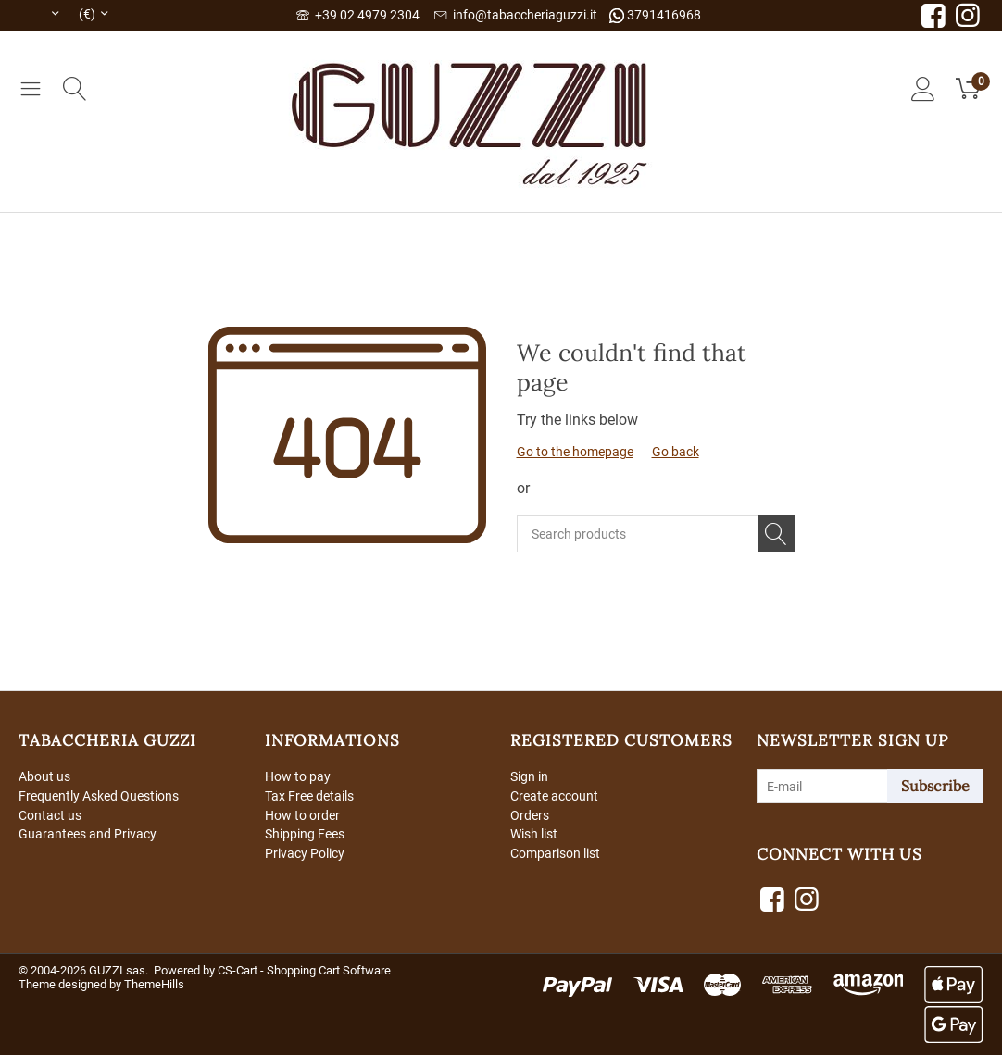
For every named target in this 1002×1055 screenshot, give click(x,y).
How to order (302, 815)
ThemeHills (154, 984)
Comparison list (555, 853)
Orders (529, 815)
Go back (675, 451)
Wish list (533, 834)
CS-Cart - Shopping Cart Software (304, 970)
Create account (554, 795)
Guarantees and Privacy (88, 834)
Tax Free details (309, 795)
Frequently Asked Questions (99, 795)
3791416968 (655, 15)
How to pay (298, 776)
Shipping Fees (304, 834)
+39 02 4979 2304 (358, 14)
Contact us (50, 815)
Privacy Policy (304, 853)
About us (44, 776)
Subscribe (935, 785)
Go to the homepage (575, 451)
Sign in (529, 776)
